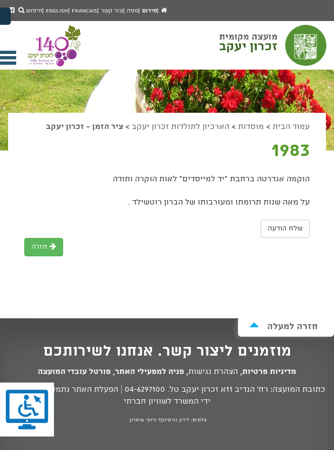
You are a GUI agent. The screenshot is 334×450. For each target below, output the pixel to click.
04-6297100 (145, 389)
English (57, 11)
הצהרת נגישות (213, 372)
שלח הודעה (285, 228)
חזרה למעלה (283, 326)
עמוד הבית (291, 127)
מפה (132, 11)
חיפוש (30, 11)
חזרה (43, 246)
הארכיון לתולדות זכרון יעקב (180, 127)
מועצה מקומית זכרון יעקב (274, 50)
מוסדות (251, 127)
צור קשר (112, 11)
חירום (149, 11)
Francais (84, 11)
